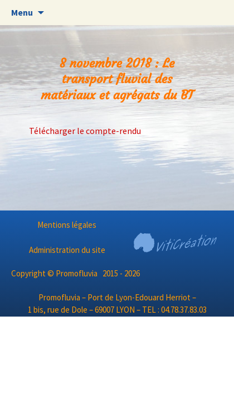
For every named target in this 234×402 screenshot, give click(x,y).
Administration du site (67, 250)
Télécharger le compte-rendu (85, 130)
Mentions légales (66, 224)
